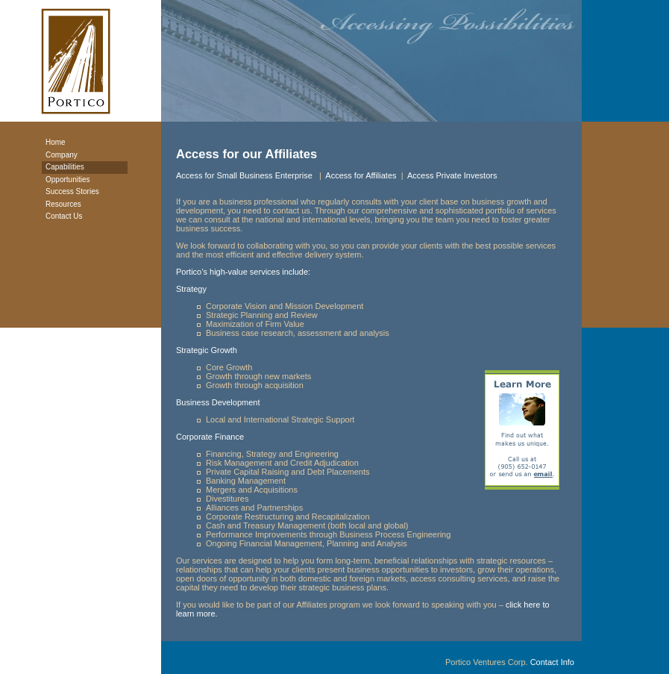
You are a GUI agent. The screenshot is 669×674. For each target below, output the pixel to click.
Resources (63, 204)
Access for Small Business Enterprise (245, 175)
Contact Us (63, 216)
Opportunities (67, 179)
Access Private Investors (452, 175)
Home (55, 142)
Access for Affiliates (360, 175)
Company (61, 155)
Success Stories (72, 191)
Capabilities (64, 167)
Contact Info (552, 662)
